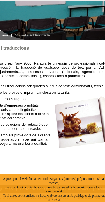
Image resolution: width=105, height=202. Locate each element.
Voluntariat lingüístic (33, 35)
